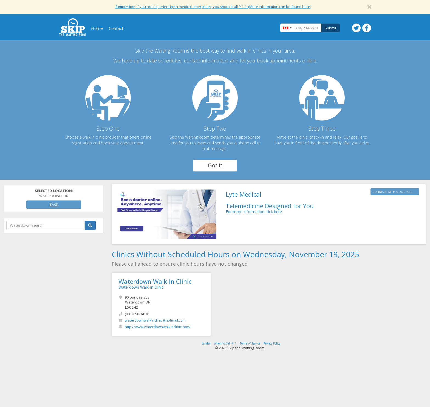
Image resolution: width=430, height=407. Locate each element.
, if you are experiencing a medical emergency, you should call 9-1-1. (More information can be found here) (213, 6)
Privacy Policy (272, 343)
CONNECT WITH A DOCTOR (392, 192)
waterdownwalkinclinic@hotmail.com (155, 320)
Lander (206, 343)
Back (54, 204)
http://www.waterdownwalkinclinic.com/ (158, 326)
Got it (215, 165)
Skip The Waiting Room (72, 27)
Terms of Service (250, 343)
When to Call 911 (225, 343)
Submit (330, 27)
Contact (116, 28)
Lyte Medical (243, 194)
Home (97, 28)
